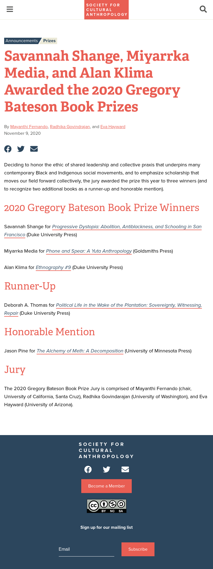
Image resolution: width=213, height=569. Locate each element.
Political (65, 305)
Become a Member (106, 486)
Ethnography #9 (53, 267)
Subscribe (138, 549)
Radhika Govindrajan (70, 126)
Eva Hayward (112, 126)
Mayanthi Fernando (29, 126)
